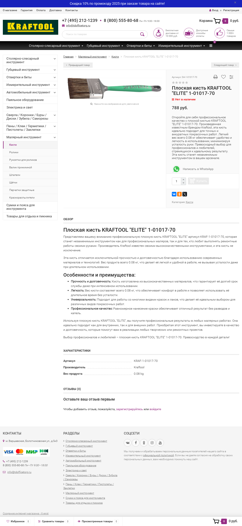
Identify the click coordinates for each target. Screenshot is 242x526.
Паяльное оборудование (25, 100)
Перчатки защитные (21, 189)
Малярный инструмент (31, 137)
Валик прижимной (20, 167)
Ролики (13, 152)
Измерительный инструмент (180, 46)
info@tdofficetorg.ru (78, 25)
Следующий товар (225, 65)
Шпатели (14, 174)
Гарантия (27, 10)
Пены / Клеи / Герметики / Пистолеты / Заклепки (31, 128)
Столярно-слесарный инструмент (54, 46)
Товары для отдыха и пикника (29, 216)
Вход (213, 10)
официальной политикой (158, 455)
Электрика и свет (19, 107)
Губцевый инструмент (103, 46)
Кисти (13, 144)
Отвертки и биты (139, 46)
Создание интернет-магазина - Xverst (26, 513)
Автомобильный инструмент (31, 92)
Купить (201, 181)
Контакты (71, 10)
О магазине (10, 10)
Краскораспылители (22, 197)
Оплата (41, 10)
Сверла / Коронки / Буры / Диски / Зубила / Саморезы (31, 116)
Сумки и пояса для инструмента (20, 207)
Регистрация (231, 10)
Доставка (55, 10)
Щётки (13, 182)
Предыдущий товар (78, 65)
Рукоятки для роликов (23, 159)
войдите (155, 409)
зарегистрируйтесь (129, 409)
